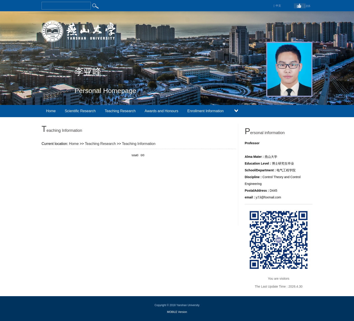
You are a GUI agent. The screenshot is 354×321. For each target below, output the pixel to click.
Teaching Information (139, 144)
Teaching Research (120, 111)
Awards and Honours (161, 111)
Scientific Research (80, 111)
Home (51, 111)
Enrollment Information (205, 111)
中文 (278, 5)
